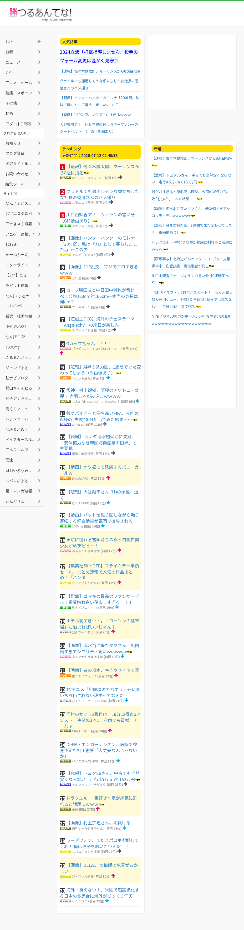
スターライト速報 (84, 330)
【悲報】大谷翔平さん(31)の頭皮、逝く (99, 494)
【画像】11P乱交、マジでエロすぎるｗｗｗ (95, 114)
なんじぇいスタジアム (87, 178)
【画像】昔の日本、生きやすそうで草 (102, 670)
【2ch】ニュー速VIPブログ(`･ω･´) (96, 348)
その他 (11, 103)
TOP (9, 41)
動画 (9, 113)
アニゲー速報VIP (83, 254)
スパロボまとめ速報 (86, 851)
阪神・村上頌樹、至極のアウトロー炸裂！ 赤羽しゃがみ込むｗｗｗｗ (99, 393)
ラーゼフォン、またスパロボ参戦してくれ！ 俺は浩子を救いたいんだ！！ (99, 843)
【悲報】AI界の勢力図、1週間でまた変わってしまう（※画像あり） (100, 370)
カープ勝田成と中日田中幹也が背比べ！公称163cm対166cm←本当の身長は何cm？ (99, 296)
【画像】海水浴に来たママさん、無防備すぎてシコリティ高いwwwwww (99, 648)
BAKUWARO (80, 478)
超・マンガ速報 (83, 876)
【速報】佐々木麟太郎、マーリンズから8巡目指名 (100, 71)
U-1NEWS (78, 424)
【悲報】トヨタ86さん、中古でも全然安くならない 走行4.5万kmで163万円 (100, 776)
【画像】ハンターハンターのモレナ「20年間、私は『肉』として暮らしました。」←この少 (98, 243)
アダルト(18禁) (18, 123)
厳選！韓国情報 (83, 453)
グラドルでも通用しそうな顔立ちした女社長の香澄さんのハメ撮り (99, 194)
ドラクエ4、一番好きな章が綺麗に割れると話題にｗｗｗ (98, 801)
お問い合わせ (16, 173)
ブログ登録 (15, 153)
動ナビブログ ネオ (84, 607)
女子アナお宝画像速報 (87, 656)
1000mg (77, 526)
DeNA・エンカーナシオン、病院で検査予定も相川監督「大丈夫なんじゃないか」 (98, 750)
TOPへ (233, 923)
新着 (9, 51)
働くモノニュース (84, 676)
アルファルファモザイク (89, 784)
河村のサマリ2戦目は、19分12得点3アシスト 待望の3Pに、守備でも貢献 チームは (100, 720)
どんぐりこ (79, 901)
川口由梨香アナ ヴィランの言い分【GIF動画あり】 (97, 217)
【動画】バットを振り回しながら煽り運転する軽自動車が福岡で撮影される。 (99, 518)
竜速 (75, 809)
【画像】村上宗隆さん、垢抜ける (98, 822)
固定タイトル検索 (20, 163)
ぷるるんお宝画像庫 (86, 551)
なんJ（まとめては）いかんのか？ (96, 401)
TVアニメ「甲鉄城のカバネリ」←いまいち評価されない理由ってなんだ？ (100, 692)
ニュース (13, 62)
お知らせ (13, 143)
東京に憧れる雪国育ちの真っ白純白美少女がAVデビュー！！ (99, 542)
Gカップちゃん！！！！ (89, 343)
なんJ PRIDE (80, 503)
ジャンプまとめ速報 (86, 583)
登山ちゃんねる (83, 632)
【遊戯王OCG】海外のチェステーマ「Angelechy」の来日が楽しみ (97, 321)
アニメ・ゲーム (18, 82)
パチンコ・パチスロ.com (89, 701)
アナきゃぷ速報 (83, 226)
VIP (8, 72)
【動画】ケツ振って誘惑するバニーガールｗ (99, 470)
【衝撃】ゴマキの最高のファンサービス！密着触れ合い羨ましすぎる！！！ (99, 599)
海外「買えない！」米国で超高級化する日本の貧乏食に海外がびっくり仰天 (99, 892)
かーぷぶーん (81, 307)
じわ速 (76, 278)
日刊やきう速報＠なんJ (88, 828)
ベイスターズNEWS (85, 761)
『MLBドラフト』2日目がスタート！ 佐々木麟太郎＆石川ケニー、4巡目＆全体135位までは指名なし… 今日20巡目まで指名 (192, 299)
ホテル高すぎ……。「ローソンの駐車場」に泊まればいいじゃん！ (99, 623)
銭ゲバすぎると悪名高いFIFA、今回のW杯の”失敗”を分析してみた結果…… (99, 416)
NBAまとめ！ (81, 731)
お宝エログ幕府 (83, 202)
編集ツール (15, 184)
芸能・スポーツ (18, 92)
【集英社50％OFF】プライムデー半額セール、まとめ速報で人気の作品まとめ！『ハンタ (99, 571)
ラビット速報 (81, 378)
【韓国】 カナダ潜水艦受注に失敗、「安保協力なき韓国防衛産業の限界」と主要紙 (98, 442)
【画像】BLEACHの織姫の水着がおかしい (99, 868)
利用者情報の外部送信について (207, 923)
